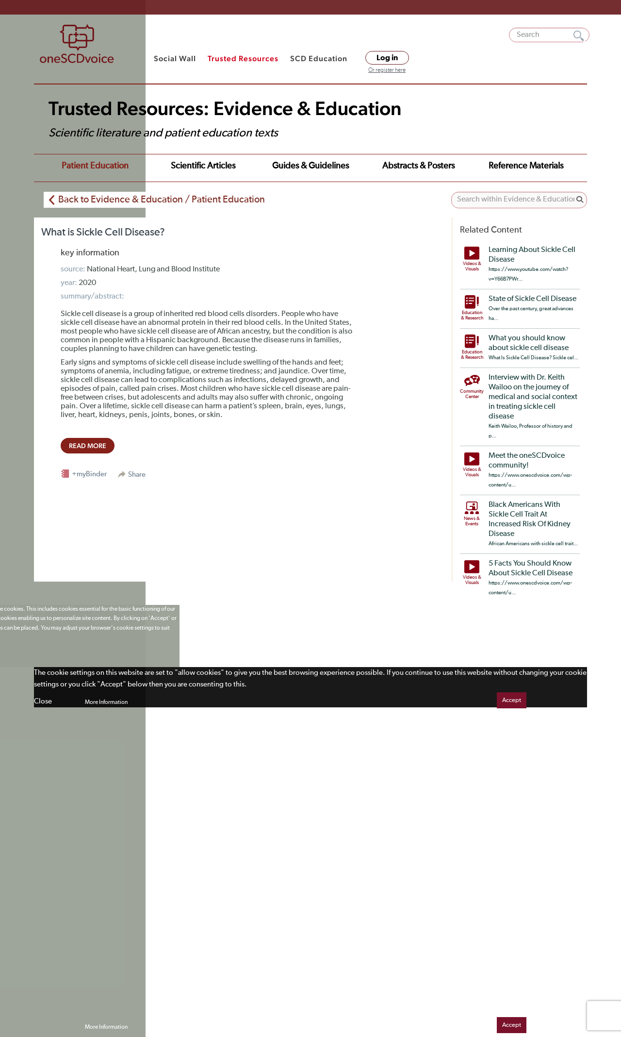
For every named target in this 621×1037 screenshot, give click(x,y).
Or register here (387, 70)
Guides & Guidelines (310, 166)
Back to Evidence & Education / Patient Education (161, 199)
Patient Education (95, 166)
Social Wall (175, 58)
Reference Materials (526, 166)
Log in (387, 58)
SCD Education (318, 58)
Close (43, 701)
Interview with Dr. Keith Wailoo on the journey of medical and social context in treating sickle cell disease (533, 397)
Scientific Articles (203, 166)
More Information (106, 702)
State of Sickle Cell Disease (532, 299)
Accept (511, 700)
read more (87, 446)
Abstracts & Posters (418, 166)
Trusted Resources (243, 58)
